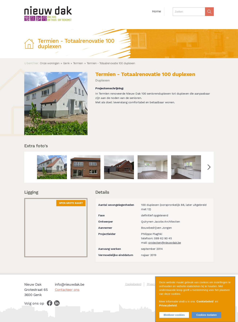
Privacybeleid (168, 305)
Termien (78, 63)
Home (156, 11)
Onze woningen (49, 63)
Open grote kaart (71, 203)
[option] (52, 167)
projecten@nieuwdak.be (164, 242)
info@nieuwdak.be (69, 284)
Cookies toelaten (206, 314)
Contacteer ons (67, 290)
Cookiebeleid (133, 284)
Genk (66, 63)
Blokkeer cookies (174, 314)
